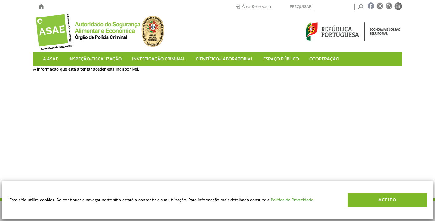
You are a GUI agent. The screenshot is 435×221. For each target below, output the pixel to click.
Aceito (387, 200)
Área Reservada (253, 7)
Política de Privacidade (292, 200)
